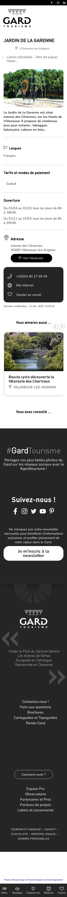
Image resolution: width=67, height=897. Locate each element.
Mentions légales (43, 834)
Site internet (24, 285)
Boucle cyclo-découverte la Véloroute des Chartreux (31, 378)
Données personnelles (33, 838)
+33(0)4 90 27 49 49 (31, 276)
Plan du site (19, 834)
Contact (50, 829)
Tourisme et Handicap (26, 829)
